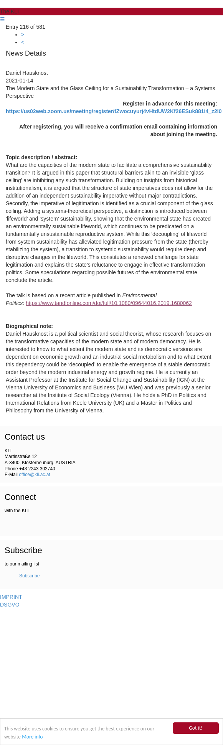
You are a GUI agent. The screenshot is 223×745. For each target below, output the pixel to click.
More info (32, 736)
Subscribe (29, 576)
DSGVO (10, 605)
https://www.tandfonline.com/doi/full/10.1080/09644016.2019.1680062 (109, 303)
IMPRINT (11, 597)
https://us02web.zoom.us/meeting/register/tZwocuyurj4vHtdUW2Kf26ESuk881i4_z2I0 (113, 111)
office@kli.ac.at (34, 474)
